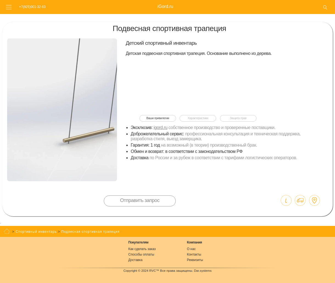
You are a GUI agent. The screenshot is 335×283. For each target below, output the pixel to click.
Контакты (194, 254)
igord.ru (160, 127)
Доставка (135, 260)
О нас (191, 249)
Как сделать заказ (142, 249)
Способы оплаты (141, 254)
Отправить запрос (139, 200)
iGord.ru (165, 6)
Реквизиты (195, 260)
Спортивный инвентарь (36, 232)
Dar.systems (202, 270)
